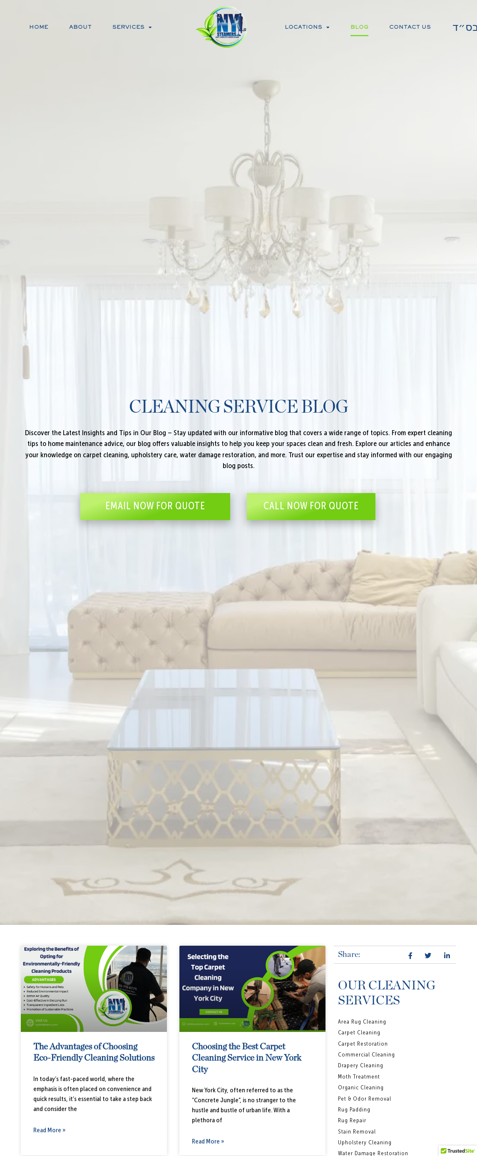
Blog (359, 27)
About (80, 27)
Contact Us (410, 27)
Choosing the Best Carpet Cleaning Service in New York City (246, 1058)
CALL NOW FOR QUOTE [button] (311, 506)
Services (132, 27)
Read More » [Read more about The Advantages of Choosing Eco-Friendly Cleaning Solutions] (49, 1130)
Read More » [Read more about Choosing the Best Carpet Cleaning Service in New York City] (208, 1142)
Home (38, 27)
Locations (307, 27)
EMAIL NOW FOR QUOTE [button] (155, 506)
